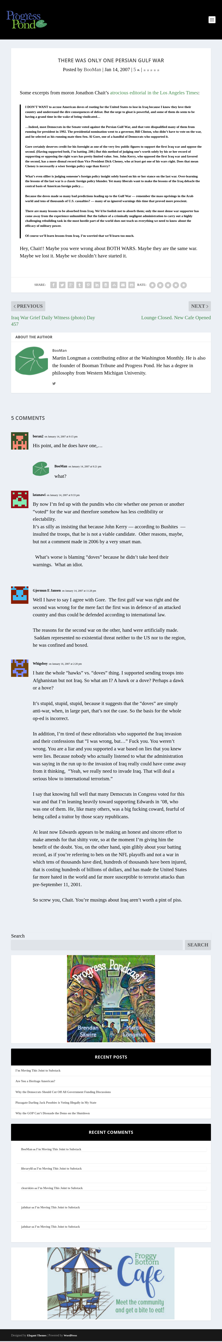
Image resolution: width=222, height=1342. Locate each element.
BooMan (92, 70)
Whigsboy (40, 664)
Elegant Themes (36, 1336)
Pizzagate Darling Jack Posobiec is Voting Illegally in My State (55, 1103)
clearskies (27, 1188)
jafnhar (26, 1208)
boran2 (38, 437)
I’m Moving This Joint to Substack (37, 1071)
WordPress (70, 1336)
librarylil (27, 1169)
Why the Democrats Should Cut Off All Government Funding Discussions (63, 1092)
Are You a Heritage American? (35, 1082)
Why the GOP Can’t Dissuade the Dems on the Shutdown (52, 1114)
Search (18, 936)
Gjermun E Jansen (47, 591)
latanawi (39, 496)
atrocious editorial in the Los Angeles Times (154, 93)
